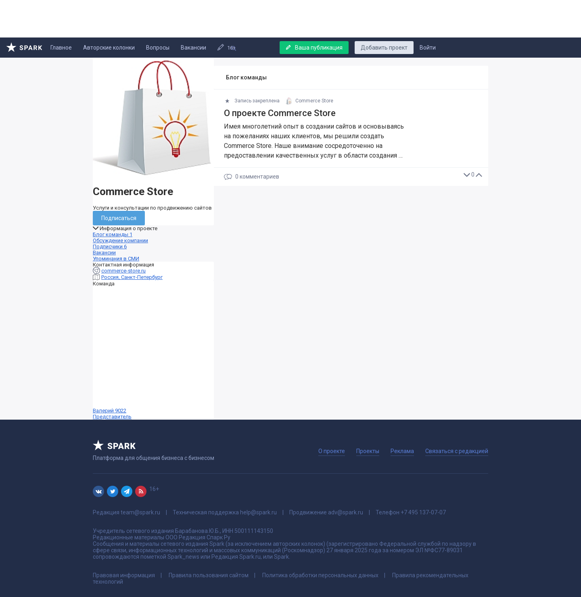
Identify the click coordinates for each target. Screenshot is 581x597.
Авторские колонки (109, 47)
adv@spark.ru (345, 512)
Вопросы (157, 47)
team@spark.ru (140, 512)
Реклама (402, 451)
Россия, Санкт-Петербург (132, 277)
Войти (428, 47)
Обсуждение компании (120, 240)
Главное (61, 47)
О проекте (331, 451)
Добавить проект (384, 47)
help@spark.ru (258, 512)
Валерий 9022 (153, 353)
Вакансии (193, 47)
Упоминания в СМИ (116, 259)
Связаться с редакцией (456, 451)
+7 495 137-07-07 (423, 512)
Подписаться (118, 218)
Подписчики (110, 246)
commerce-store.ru (123, 271)
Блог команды (112, 234)
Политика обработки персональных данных (320, 575)
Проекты (367, 451)
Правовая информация (124, 575)
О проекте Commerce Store (280, 113)
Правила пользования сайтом (209, 575)
